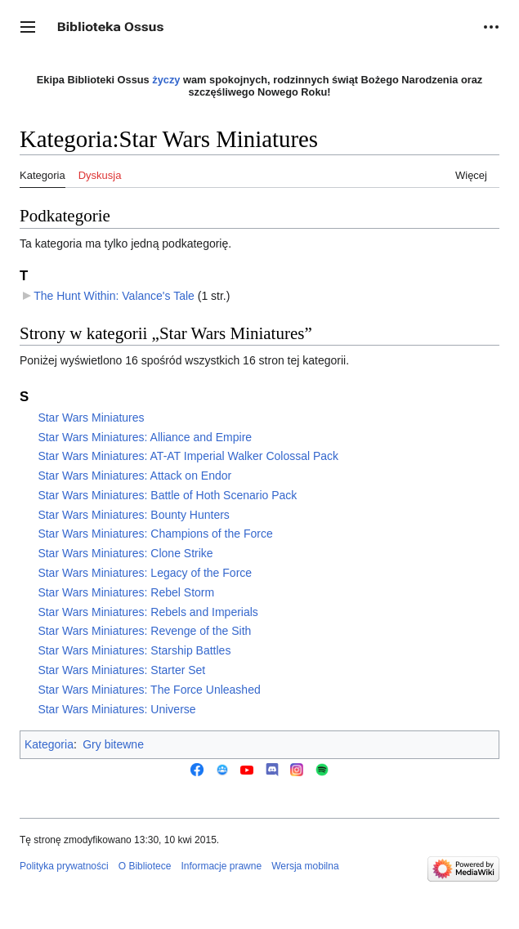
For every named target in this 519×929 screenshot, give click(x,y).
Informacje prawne (221, 866)
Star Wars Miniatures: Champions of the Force (155, 533)
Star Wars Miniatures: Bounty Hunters (133, 514)
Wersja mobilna (304, 866)
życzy (166, 80)
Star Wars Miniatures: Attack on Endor (134, 475)
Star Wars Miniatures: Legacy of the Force (145, 572)
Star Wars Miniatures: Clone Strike (125, 553)
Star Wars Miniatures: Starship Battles (134, 650)
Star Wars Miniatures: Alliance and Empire (145, 437)
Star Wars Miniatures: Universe (116, 709)
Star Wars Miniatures (91, 417)
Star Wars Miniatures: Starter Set (121, 670)
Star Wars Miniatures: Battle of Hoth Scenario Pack (167, 495)
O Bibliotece (145, 866)
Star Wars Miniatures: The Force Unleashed (149, 689)
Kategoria (49, 744)
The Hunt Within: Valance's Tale (114, 295)
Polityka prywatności (64, 866)
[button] (28, 27)
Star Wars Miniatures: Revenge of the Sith (144, 630)
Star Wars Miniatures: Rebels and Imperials (147, 612)
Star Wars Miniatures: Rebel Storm (126, 592)
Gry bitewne (113, 744)
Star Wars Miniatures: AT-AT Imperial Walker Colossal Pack (188, 455)
